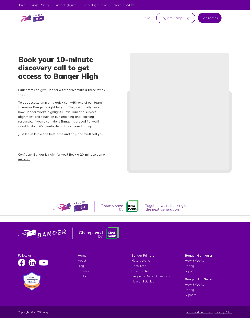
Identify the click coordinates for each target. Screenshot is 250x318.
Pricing (189, 266)
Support (190, 271)
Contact (83, 276)
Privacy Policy (223, 312)
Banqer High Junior (198, 255)
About (82, 260)
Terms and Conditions (199, 312)
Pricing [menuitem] (145, 18)
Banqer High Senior (199, 279)
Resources (138, 266)
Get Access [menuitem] (210, 18)
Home (21, 5)
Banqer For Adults (123, 5)
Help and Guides (142, 281)
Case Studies (140, 271)
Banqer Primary (39, 5)
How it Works (141, 260)
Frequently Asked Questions (150, 276)
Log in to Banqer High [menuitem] (176, 18)
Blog (81, 266)
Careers (83, 271)
